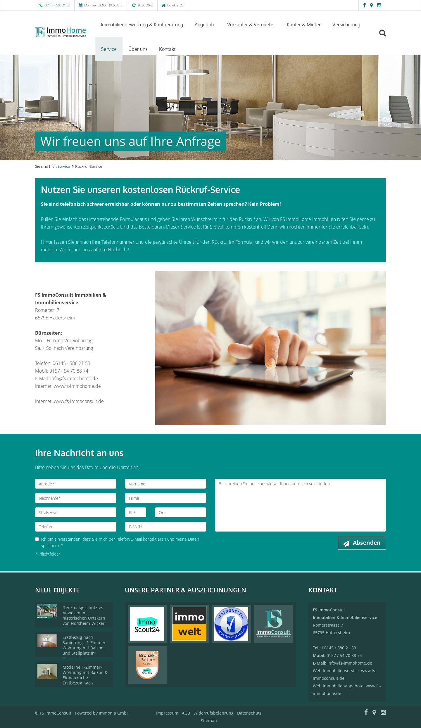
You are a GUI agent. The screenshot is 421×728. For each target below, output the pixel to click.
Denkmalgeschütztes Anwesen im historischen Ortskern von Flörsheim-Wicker (84, 615)
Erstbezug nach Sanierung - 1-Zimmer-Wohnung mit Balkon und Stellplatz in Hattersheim (85, 647)
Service (109, 49)
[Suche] (385, 37)
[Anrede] (75, 484)
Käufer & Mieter (304, 24)
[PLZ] (135, 512)
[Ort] (180, 512)
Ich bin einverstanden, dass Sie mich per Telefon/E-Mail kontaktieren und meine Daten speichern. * (117, 542)
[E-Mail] (165, 527)
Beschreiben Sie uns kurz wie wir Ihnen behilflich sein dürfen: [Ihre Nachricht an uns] (300, 505)
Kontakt (167, 49)
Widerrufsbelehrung (214, 713)
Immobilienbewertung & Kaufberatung (142, 24)
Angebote (205, 24)
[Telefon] (75, 527)
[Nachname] (75, 498)
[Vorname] (165, 484)
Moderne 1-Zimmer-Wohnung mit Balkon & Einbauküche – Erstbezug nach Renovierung (85, 677)
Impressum (167, 713)
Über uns (137, 49)
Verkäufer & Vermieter (251, 24)
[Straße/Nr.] (75, 512)
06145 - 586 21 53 (57, 5)
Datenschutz (249, 713)
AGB (186, 713)
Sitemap (209, 720)
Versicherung (346, 24)
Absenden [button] (367, 543)
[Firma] (165, 498)
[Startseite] (60, 32)
